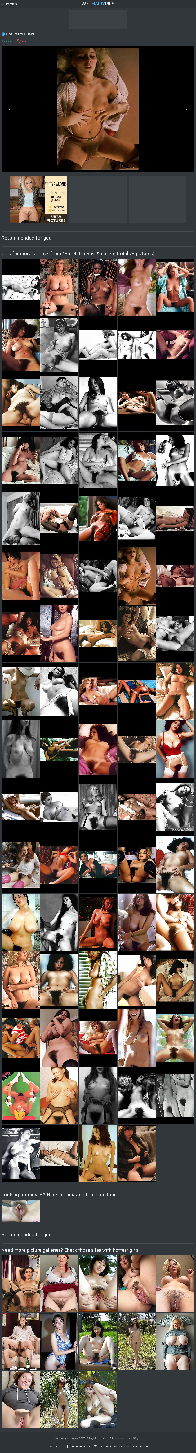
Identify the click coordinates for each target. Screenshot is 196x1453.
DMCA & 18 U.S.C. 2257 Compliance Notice (121, 1446)
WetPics (98, 3)
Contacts (55, 1446)
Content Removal (78, 1446)
